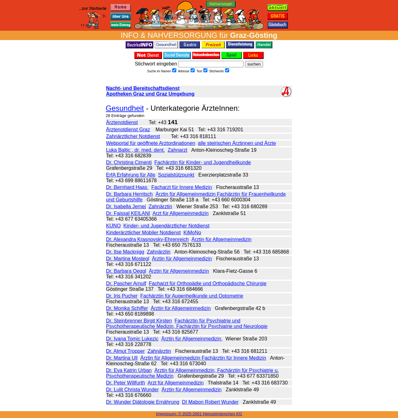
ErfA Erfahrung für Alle (130, 175)
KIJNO (113, 225)
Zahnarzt (177, 150)
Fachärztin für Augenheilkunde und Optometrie (191, 296)
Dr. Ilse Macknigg (125, 251)
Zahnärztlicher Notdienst (133, 136)
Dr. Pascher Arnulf (126, 283)
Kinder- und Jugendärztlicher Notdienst (166, 225)
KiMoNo (192, 232)
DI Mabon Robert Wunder (210, 402)
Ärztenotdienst (122, 122)
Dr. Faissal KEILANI (128, 213)
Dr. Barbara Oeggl (126, 271)
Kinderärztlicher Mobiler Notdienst (143, 232)
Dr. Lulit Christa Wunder (132, 389)
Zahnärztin (160, 206)
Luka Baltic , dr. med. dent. (135, 150)
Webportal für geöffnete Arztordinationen (150, 143)
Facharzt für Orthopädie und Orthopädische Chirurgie (207, 283)
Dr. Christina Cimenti (129, 162)
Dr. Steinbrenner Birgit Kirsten (139, 320)
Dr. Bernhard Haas (127, 187)
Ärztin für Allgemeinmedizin (222, 239)
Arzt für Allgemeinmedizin (180, 213)
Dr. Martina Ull (121, 358)
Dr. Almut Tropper (125, 351)
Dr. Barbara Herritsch (129, 194)
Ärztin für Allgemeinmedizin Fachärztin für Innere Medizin (203, 358)
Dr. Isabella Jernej (126, 206)
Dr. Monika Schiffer (127, 308)
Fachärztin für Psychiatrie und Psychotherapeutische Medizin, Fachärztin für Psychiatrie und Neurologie (186, 323)
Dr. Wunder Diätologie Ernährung (142, 402)
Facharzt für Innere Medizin (181, 187)
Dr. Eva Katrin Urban (129, 370)
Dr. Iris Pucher (121, 296)
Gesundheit (125, 108)
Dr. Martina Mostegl (127, 258)
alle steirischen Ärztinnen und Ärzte (237, 143)
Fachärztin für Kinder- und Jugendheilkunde (203, 162)
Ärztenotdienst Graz (128, 129)
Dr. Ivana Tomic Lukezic (132, 338)
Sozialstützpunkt (176, 175)
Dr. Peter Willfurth (125, 382)
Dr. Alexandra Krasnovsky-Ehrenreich (147, 239)
